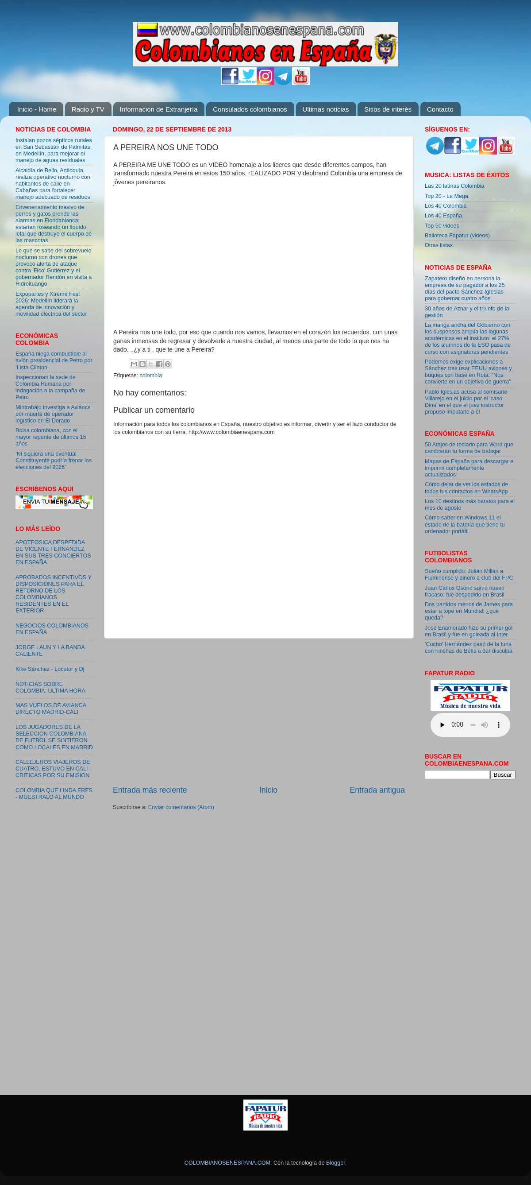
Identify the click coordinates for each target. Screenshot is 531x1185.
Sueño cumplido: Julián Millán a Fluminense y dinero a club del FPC (469, 574)
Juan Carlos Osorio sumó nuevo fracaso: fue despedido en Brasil (464, 591)
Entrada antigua (377, 790)
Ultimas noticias (326, 109)
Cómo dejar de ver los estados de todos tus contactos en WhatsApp (466, 487)
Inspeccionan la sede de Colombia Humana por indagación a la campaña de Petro (50, 387)
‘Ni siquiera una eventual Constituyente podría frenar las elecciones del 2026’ (53, 460)
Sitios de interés (388, 109)
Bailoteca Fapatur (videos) (457, 235)
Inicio (268, 790)
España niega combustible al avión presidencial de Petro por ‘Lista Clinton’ (53, 360)
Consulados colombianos (250, 109)
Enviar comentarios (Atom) (181, 807)
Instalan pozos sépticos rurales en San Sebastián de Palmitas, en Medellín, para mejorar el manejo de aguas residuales (53, 150)
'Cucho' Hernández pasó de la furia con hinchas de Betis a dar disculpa (468, 647)
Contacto (440, 109)
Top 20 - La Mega (446, 196)
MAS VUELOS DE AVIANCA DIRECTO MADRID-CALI (50, 708)
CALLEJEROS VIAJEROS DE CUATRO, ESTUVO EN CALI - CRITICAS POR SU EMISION (53, 768)
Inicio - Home (36, 109)
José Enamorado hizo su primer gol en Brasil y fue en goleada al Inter (468, 631)
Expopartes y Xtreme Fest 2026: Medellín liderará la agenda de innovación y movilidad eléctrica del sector (51, 304)
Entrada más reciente (150, 790)
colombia (151, 375)
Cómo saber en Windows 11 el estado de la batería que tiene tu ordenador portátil (465, 524)
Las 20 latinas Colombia (454, 186)
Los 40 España (443, 216)
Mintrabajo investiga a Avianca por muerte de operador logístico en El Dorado (53, 414)
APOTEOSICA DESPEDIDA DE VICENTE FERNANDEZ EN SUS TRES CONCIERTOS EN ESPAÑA (53, 552)
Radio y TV (88, 109)
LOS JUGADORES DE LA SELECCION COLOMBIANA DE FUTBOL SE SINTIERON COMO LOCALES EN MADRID (54, 737)
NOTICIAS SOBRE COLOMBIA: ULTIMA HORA (50, 687)
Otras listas (439, 245)
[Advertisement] (258, 712)
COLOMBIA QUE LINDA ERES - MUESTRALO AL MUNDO (53, 793)
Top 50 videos (442, 226)
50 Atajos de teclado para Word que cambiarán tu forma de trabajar (469, 447)
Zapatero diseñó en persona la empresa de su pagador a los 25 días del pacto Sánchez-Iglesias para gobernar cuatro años (465, 288)
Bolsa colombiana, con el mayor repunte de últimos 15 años (50, 437)
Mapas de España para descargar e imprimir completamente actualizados (469, 468)
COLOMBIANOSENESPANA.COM (227, 1163)
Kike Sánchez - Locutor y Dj (49, 669)
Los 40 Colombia (446, 206)
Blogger (335, 1163)
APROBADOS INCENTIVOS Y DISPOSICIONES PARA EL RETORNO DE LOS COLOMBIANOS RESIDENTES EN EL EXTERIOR (53, 594)
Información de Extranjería (159, 109)
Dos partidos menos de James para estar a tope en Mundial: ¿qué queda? (469, 611)
